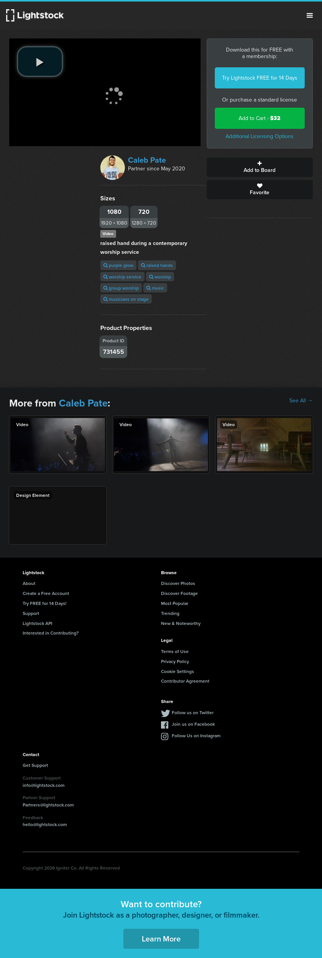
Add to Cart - (260, 118)
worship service (122, 276)
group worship (121, 288)
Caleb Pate (147, 160)
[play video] (40, 61)
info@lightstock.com (44, 785)
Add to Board (260, 167)
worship (160, 276)
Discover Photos (178, 583)
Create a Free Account (46, 593)
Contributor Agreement (185, 681)
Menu (310, 15)
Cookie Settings (177, 671)
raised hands (157, 265)
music (155, 288)
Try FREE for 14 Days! (44, 603)
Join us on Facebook (193, 724)
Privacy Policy (175, 661)
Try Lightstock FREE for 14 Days (259, 78)
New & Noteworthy (181, 623)
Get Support (35, 765)
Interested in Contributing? (51, 633)
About (29, 583)
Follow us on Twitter (193, 712)
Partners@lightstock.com (48, 804)
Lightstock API (37, 623)
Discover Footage (179, 593)
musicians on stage (126, 299)
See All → (301, 401)
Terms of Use (175, 651)
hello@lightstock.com (45, 824)
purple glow (118, 265)
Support (31, 613)
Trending (170, 613)
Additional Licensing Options (260, 136)
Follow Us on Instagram (196, 735)
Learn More (161, 938)
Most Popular (174, 603)
